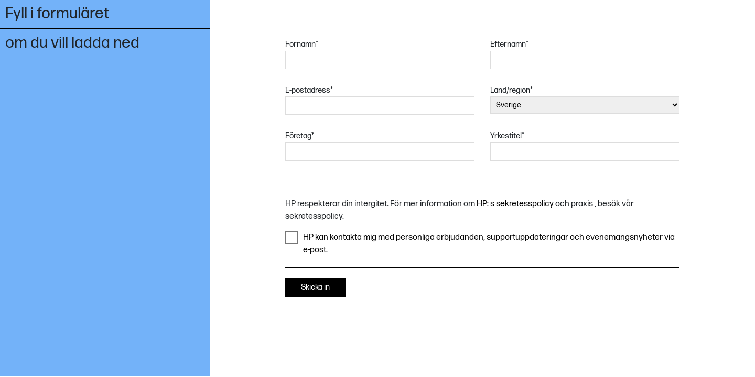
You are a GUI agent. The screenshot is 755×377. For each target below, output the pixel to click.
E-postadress (309, 90)
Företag (299, 135)
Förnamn (301, 44)
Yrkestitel (507, 135)
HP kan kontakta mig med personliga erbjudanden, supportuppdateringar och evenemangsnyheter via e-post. (480, 243)
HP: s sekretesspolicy (516, 204)
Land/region (511, 90)
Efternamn (509, 44)
